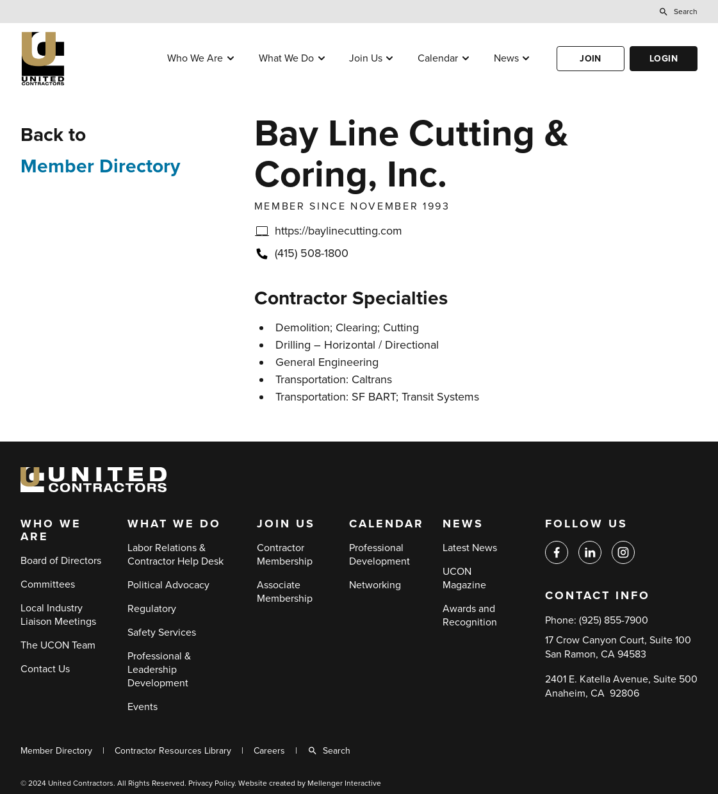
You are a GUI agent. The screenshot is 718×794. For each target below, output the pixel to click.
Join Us (365, 58)
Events (142, 706)
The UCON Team (57, 645)
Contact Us (45, 669)
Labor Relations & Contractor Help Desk (175, 555)
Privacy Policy (211, 783)
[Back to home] (81, 58)
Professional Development (379, 555)
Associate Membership (285, 592)
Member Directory (100, 166)
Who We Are (195, 58)
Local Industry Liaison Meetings (58, 615)
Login (663, 58)
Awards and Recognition (470, 615)
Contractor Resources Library (173, 750)
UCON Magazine (464, 578)
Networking (375, 585)
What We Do (286, 58)
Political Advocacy (168, 585)
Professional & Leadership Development (159, 670)
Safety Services (161, 632)
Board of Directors (60, 560)
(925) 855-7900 (613, 620)
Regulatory (151, 608)
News (506, 58)
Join (590, 58)
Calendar (438, 58)
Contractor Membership (285, 555)
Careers (269, 750)
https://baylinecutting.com (338, 231)
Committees (47, 584)
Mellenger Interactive (344, 783)
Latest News (470, 548)
